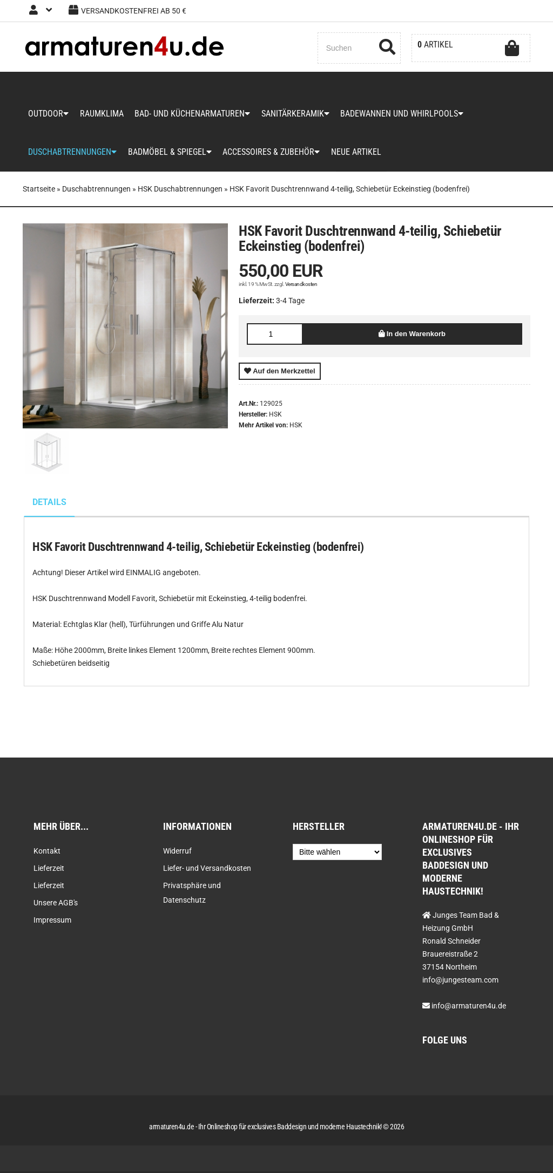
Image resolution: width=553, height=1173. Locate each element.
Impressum (52, 921)
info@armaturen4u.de (468, 1007)
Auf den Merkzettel (279, 373)
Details (49, 504)
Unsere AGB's (55, 904)
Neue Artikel (355, 153)
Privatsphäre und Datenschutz (192, 894)
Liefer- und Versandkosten (207, 869)
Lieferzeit (48, 869)
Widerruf (177, 852)
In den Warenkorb (412, 335)
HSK (295, 427)
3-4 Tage (290, 302)
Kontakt (46, 852)
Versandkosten (301, 286)
